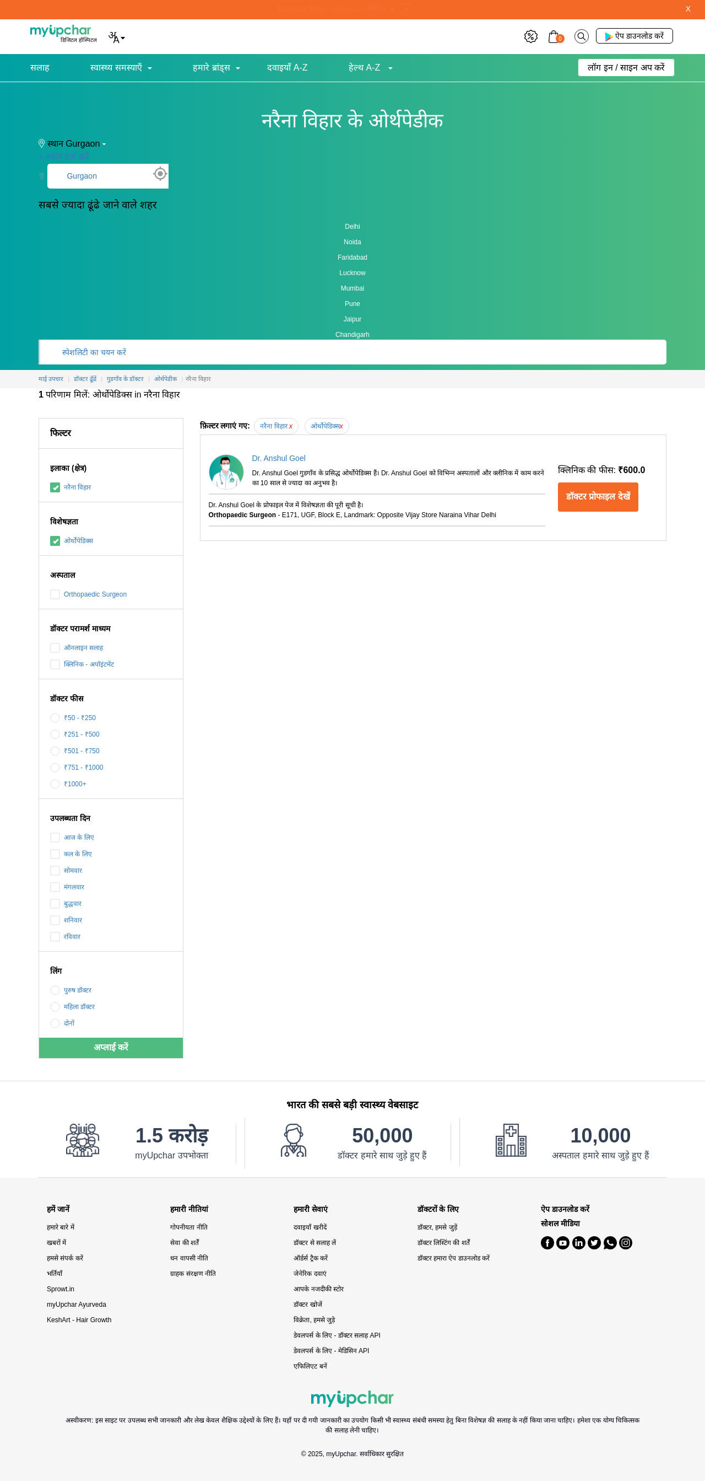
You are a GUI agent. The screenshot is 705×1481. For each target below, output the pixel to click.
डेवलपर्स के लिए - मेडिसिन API (331, 1351)
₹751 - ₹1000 (76, 767)
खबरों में (56, 1243)
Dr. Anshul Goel (279, 458)
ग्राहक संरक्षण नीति (193, 1274)
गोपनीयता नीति (188, 1227)
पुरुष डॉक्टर (70, 990)
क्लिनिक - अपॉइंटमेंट (82, 664)
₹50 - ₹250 (73, 718)
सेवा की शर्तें (184, 1243)
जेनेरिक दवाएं (310, 1274)
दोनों (62, 1023)
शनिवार (66, 920)
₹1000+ (68, 784)
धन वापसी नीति (189, 1258)
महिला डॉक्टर (72, 1007)
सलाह (40, 67)
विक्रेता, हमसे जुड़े (314, 1320)
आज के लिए (72, 838)
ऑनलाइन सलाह (76, 648)
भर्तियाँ (54, 1274)
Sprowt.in (60, 1289)
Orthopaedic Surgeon (88, 594)
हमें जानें (58, 1209)
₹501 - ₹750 (75, 751)
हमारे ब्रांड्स (211, 67)
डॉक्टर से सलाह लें (315, 1243)
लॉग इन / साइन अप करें (626, 67)
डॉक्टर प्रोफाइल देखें (598, 496)
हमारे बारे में (60, 1227)
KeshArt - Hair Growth (79, 1320)
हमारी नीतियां (189, 1209)
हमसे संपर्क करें (65, 1258)
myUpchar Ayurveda (76, 1304)
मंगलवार (67, 887)
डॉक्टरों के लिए (438, 1209)
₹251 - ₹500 (75, 734)
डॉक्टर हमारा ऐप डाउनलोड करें (453, 1258)
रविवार (65, 937)
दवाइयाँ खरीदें (310, 1227)
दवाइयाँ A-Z (287, 67)
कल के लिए (71, 854)
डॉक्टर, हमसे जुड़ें (437, 1227)
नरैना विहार (70, 487)
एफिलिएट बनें (310, 1366)
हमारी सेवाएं (311, 1209)
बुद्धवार (66, 904)
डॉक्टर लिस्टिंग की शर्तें (443, 1243)
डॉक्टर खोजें (308, 1304)
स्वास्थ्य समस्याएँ (116, 67)
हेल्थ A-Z (366, 67)
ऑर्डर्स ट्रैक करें (311, 1258)
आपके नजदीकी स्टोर (319, 1289)
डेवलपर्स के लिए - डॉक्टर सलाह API (337, 1335)
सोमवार (66, 871)
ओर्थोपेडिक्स (71, 541)
